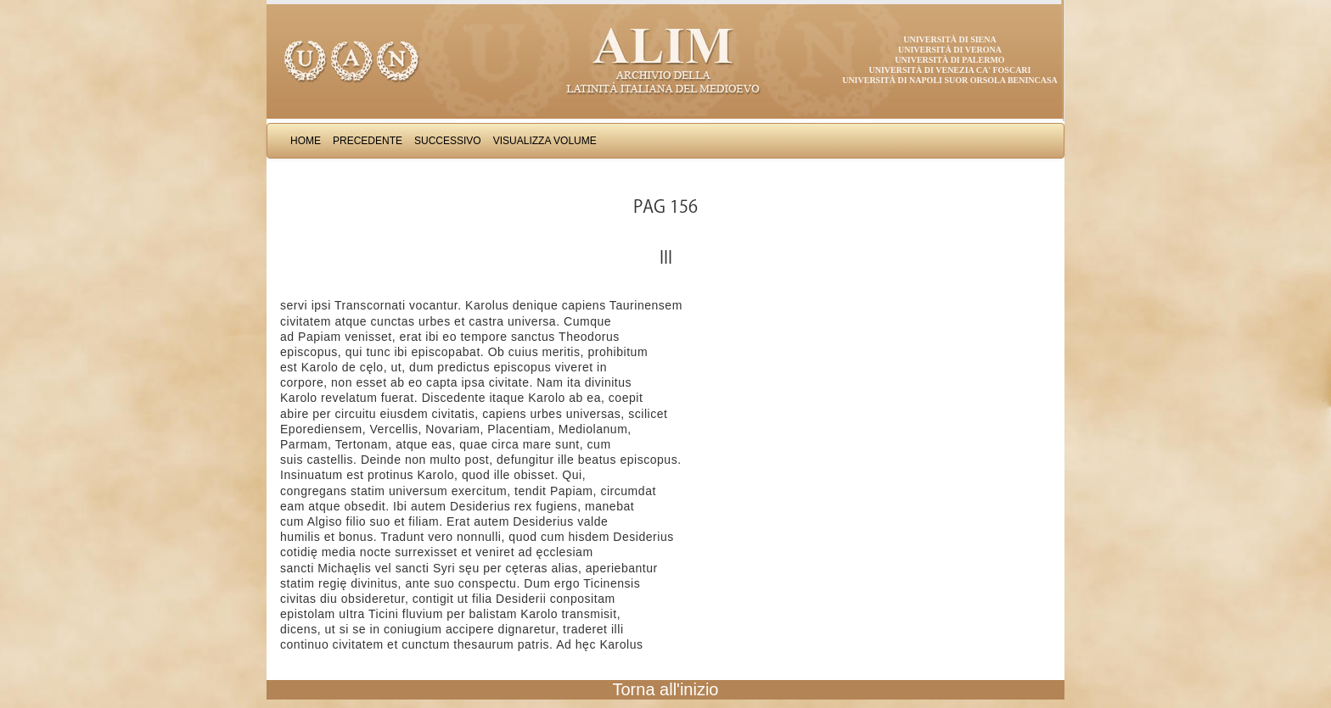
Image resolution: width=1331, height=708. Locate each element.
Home (305, 141)
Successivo (447, 141)
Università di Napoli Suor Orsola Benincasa (950, 80)
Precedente (367, 141)
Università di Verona (950, 49)
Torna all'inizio (666, 689)
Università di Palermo (949, 59)
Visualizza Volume (545, 141)
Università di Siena (949, 39)
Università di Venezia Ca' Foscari (950, 70)
